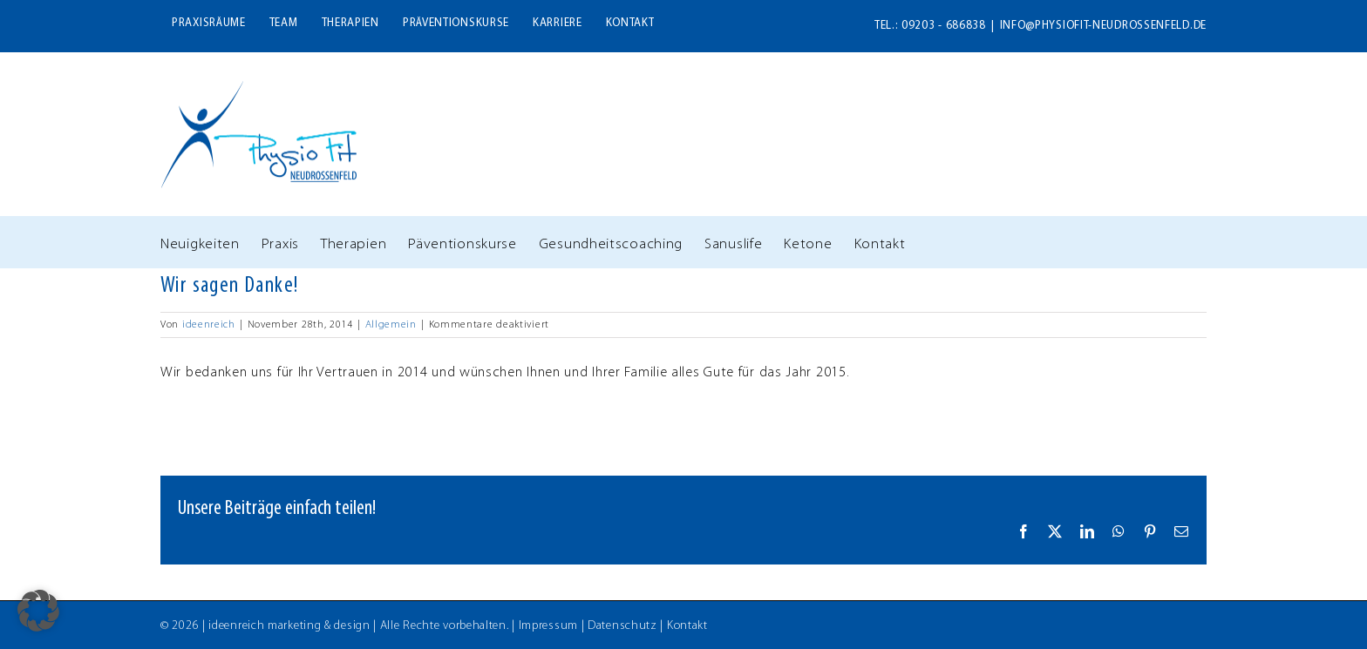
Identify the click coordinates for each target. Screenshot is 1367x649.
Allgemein (391, 325)
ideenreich (208, 325)
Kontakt (687, 625)
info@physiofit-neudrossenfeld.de (1103, 25)
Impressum (548, 625)
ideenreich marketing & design (289, 625)
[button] (38, 610)
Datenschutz (622, 625)
